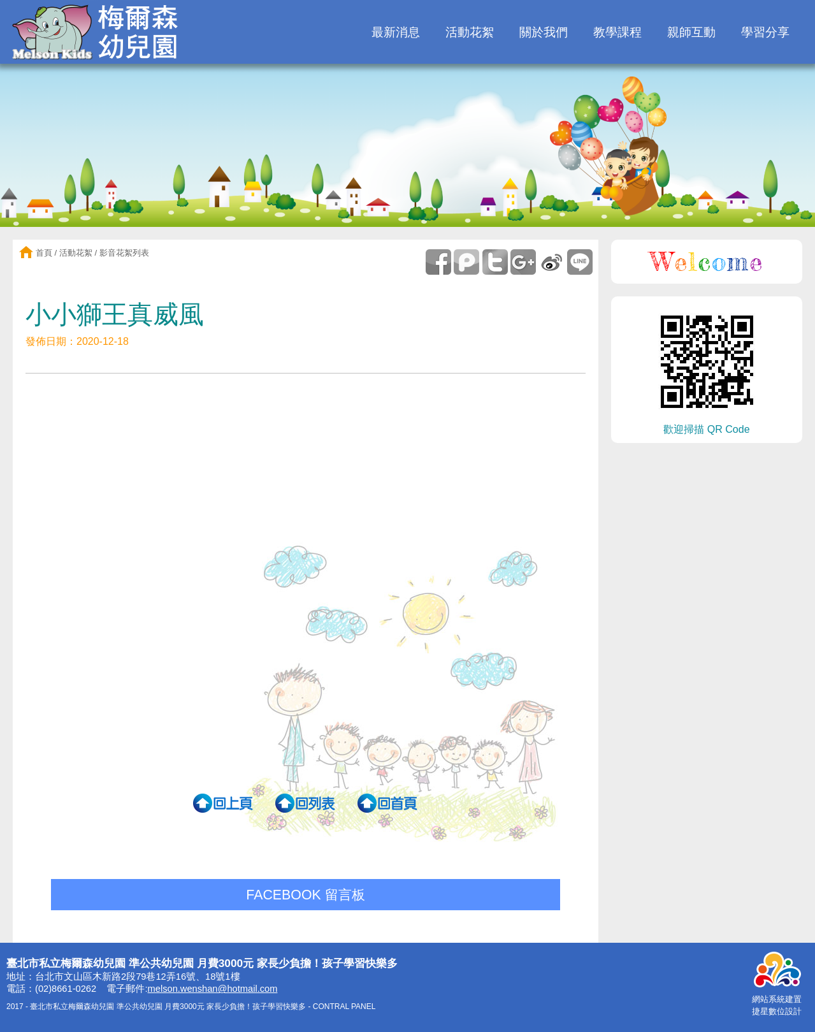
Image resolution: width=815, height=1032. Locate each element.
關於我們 (543, 32)
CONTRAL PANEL (344, 1006)
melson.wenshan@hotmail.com (213, 989)
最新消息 (395, 32)
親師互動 (691, 32)
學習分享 (765, 32)
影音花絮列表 (124, 253)
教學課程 (617, 32)
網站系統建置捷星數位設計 (777, 999)
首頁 (42, 253)
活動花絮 (469, 32)
